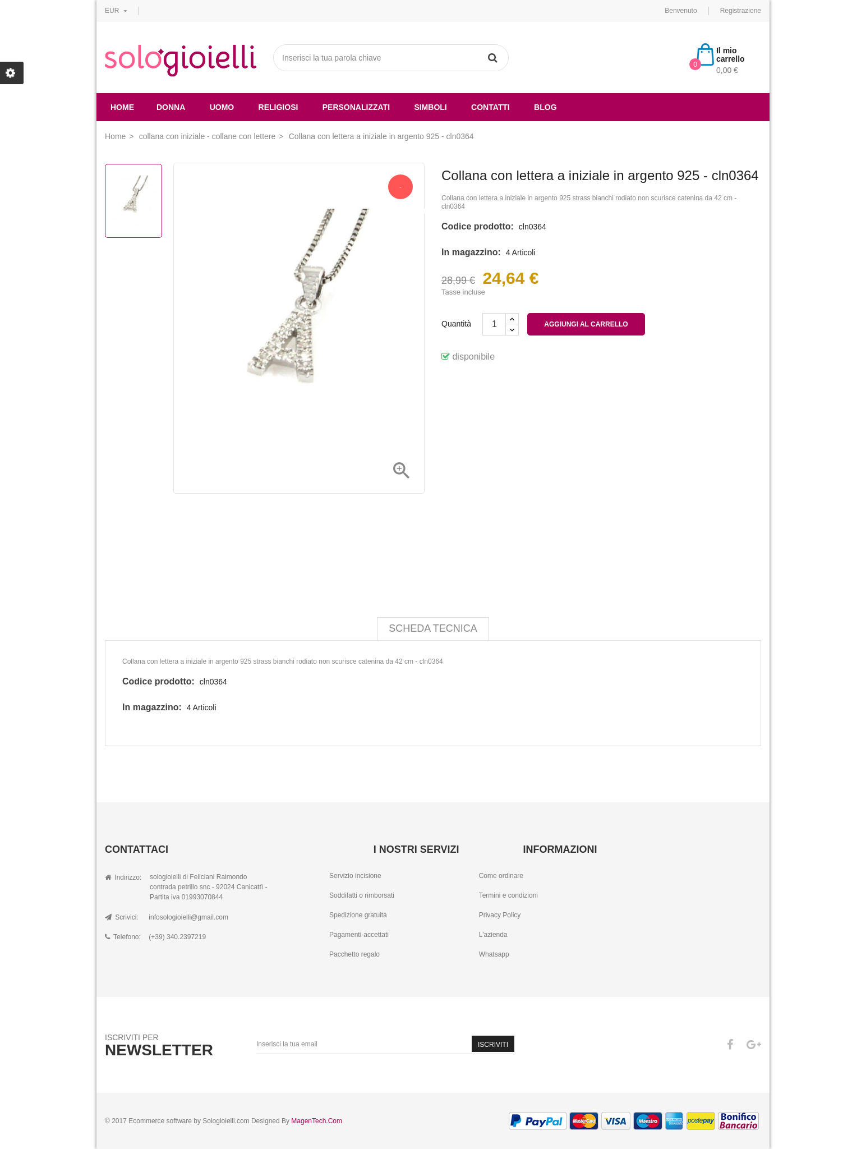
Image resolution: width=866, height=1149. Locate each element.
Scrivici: (122, 917)
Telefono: (123, 937)
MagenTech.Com (316, 1121)
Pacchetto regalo (354, 954)
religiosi (278, 107)
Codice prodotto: (477, 226)
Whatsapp (494, 954)
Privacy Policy (500, 915)
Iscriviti (493, 1045)
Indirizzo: (123, 877)
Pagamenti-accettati (359, 935)
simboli (430, 107)
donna (170, 107)
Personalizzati (356, 107)
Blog (545, 107)
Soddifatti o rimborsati (361, 895)
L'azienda (493, 935)
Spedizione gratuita (358, 915)
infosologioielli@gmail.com (188, 917)
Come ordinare (501, 876)
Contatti (490, 107)
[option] (133, 201)
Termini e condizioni (508, 895)
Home (122, 107)
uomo (222, 107)
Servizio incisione (355, 876)
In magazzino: (471, 252)
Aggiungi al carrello (586, 324)
